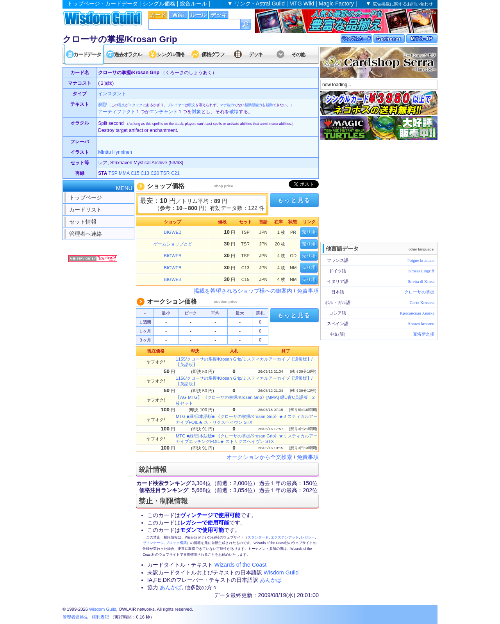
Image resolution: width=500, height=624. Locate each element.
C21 (175, 173)
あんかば (271, 580)
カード (158, 15)
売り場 (309, 231)
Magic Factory (336, 3)
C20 (154, 173)
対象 (196, 111)
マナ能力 (227, 105)
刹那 (102, 104)
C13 (145, 173)
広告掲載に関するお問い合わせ (403, 4)
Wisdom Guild (281, 572)
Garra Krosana (422, 302)
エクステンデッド (285, 537)
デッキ (219, 15)
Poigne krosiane (420, 260)
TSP (113, 173)
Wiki (178, 15)
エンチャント (164, 111)
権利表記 (100, 617)
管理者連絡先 (75, 617)
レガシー (308, 537)
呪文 (121, 105)
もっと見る (294, 200)
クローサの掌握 (419, 292)
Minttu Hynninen (115, 152)
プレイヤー (176, 105)
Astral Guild (270, 3)
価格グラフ (213, 54)
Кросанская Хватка (417, 313)
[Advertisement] (379, 190)
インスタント (112, 93)
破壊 (234, 111)
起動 (269, 105)
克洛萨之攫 (423, 334)
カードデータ (121, 3)
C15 (135, 173)
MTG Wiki (301, 3)
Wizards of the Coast (240, 565)
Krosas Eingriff (421, 270)
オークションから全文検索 (259, 457)
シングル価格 (159, 3)
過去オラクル (127, 54)
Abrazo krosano (420, 323)
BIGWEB (173, 232)
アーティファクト (117, 111)
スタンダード (258, 537)
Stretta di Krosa (421, 281)
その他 (298, 54)
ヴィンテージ (153, 543)
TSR (165, 173)
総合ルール (193, 3)
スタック (136, 105)
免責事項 (308, 291)
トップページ (83, 3)
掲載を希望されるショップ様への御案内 (243, 291)
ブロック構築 (176, 543)
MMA (124, 173)
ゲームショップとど (173, 244)
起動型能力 (253, 105)
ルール (198, 15)
